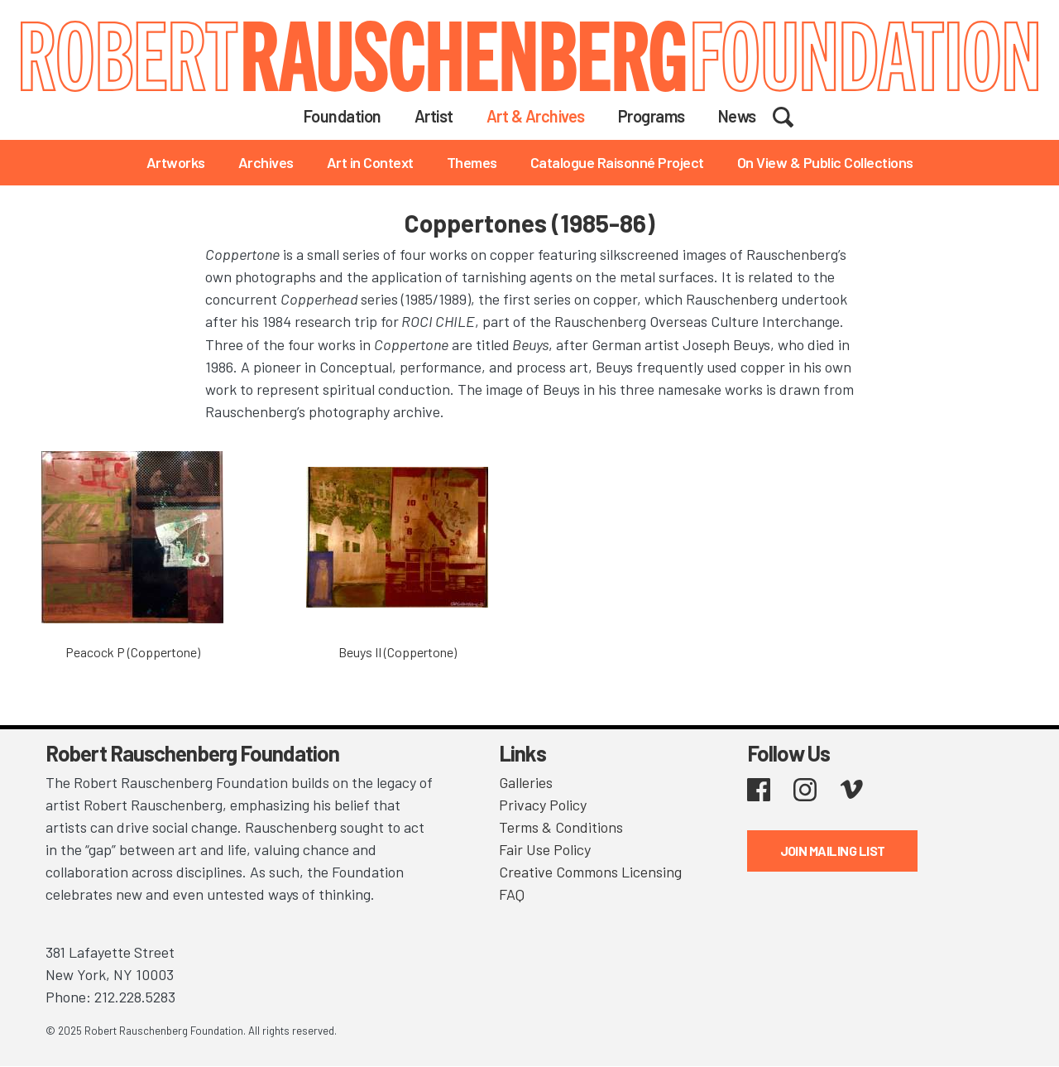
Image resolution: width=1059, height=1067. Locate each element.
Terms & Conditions (561, 827)
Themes (472, 162)
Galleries (526, 782)
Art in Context (370, 162)
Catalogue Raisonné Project (617, 162)
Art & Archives (535, 116)
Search (793, 115)
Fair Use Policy (545, 849)
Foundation (342, 116)
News (737, 116)
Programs (651, 116)
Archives (266, 162)
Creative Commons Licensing (590, 872)
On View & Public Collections (825, 162)
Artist (433, 116)
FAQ (512, 894)
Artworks (175, 162)
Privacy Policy (543, 804)
